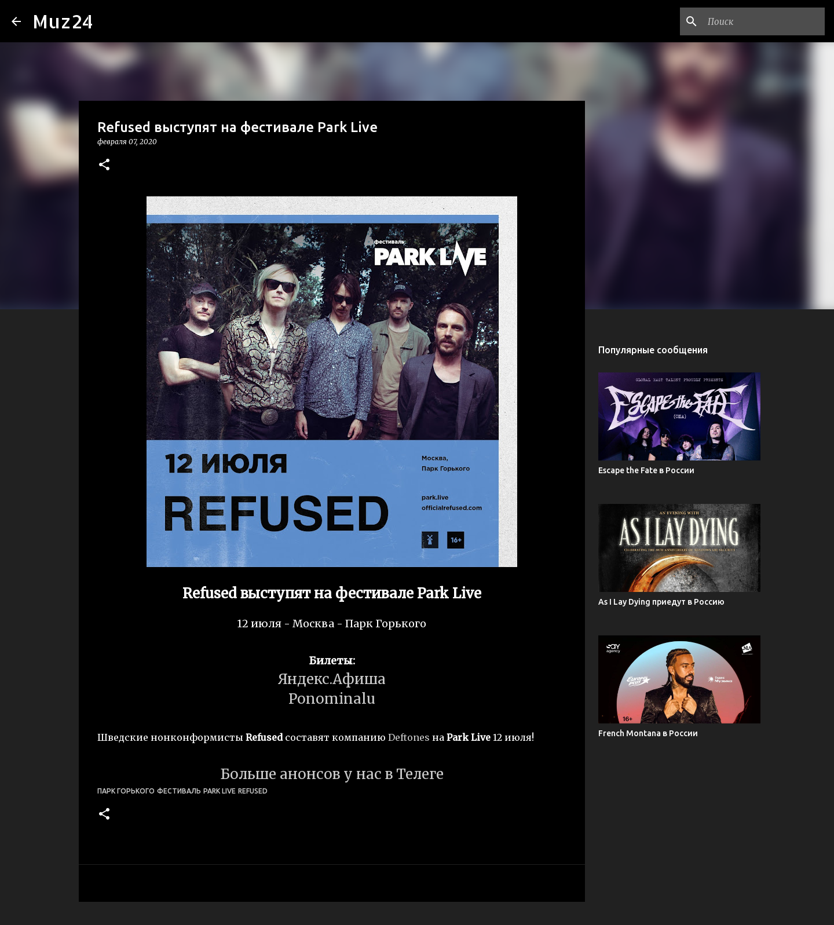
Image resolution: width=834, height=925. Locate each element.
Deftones (409, 737)
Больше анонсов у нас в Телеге (332, 774)
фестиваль (179, 791)
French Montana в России (648, 733)
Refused (253, 791)
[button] (104, 165)
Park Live (219, 791)
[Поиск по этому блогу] (764, 21)
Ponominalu (331, 699)
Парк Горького (126, 791)
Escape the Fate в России (646, 470)
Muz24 (62, 21)
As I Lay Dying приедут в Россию (661, 601)
